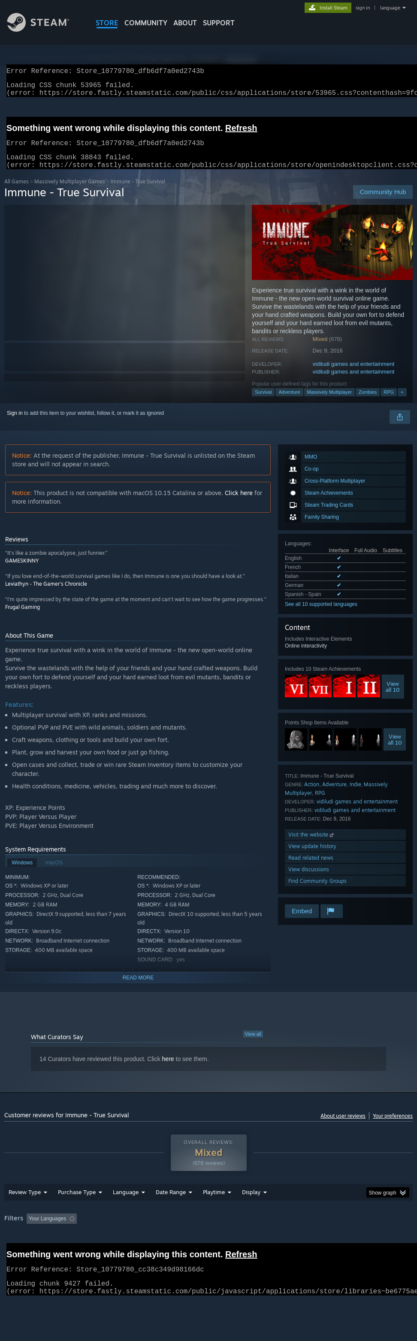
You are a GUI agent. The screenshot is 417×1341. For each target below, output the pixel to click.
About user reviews (343, 1126)
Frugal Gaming (22, 617)
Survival (263, 402)
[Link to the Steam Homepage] (44, 29)
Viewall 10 (393, 696)
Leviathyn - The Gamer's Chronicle (46, 594)
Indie (355, 794)
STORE (107, 22)
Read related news (310, 868)
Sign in (15, 423)
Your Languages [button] (47, 1229)
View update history (312, 856)
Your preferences (393, 1126)
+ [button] (402, 402)
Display (251, 1202)
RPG (389, 402)
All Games (16, 192)
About (185, 22)
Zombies (368, 402)
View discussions (308, 879)
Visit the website (311, 845)
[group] (208, 1229)
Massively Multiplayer (329, 402)
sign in (363, 8)
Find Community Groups (317, 891)
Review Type (25, 1202)
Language (126, 1202)
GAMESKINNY (22, 571)
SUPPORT (219, 22)
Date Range (171, 1202)
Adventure (289, 402)
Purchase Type (77, 1202)
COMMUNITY (145, 22)
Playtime (214, 1202)
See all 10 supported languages (321, 614)
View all (253, 1044)
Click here (239, 503)
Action (311, 794)
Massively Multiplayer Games (69, 192)
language (390, 8)
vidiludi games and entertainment (354, 374)
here (168, 1069)
